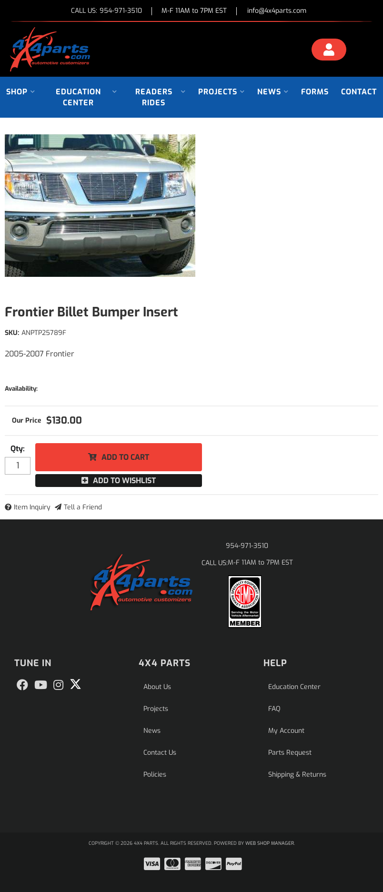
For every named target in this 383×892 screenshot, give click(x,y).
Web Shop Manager (269, 843)
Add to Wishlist (124, 481)
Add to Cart (125, 457)
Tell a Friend (83, 507)
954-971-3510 (247, 545)
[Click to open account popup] (329, 51)
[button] (20, 92)
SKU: (12, 332)
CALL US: (106, 11)
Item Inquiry (32, 507)
